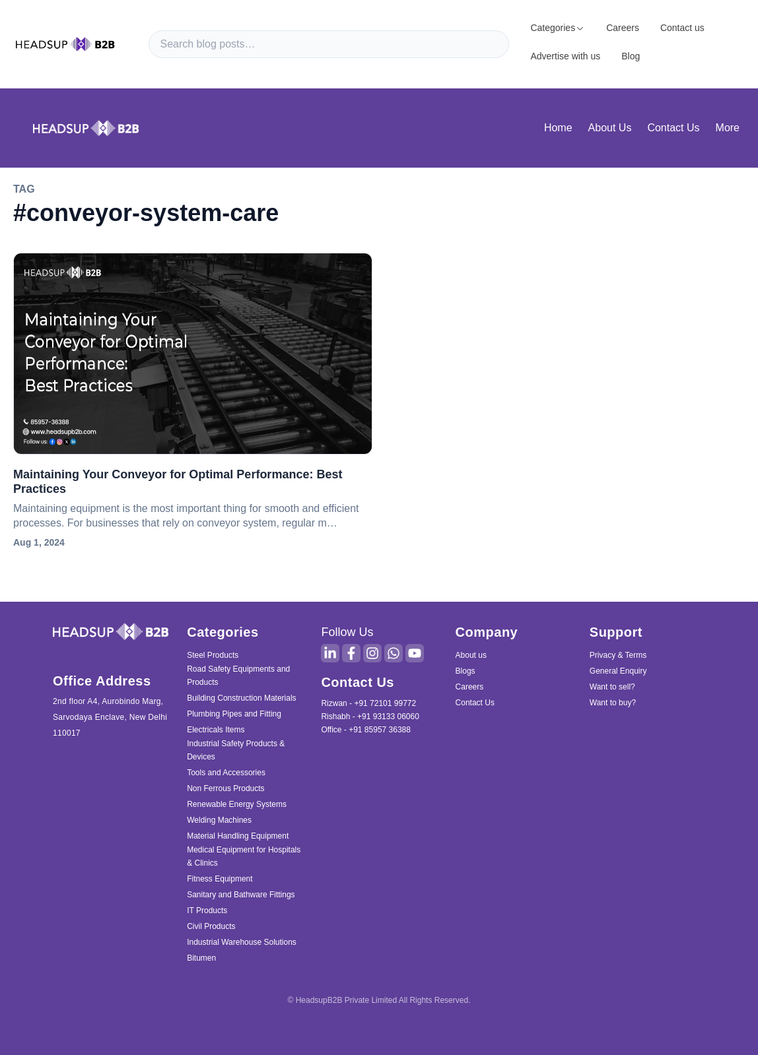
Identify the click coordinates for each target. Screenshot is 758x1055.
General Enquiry (618, 671)
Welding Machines (219, 820)
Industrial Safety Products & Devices (236, 750)
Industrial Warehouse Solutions (241, 942)
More (728, 127)
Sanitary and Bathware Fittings (240, 894)
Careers (622, 27)
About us (471, 655)
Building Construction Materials (241, 698)
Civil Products (211, 926)
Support (616, 632)
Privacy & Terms (618, 655)
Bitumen (201, 958)
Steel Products (212, 655)
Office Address (102, 681)
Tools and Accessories (226, 772)
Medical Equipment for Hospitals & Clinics (243, 856)
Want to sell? (612, 686)
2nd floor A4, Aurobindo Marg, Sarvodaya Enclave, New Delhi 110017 (110, 717)
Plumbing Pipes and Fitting (234, 714)
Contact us (682, 27)
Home (558, 127)
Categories (557, 27)
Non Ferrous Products (225, 788)
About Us (610, 127)
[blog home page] (85, 127)
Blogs (465, 671)
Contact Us (673, 127)
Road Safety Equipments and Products (238, 675)
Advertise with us (565, 56)
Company (487, 632)
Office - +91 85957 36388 (366, 729)
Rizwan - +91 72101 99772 (368, 703)
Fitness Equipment (219, 878)
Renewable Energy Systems (237, 804)
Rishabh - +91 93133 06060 (370, 716)
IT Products (207, 910)
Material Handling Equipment (238, 836)
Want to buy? (613, 702)
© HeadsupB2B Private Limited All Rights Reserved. (379, 1000)
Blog (630, 56)
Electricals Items (215, 729)
